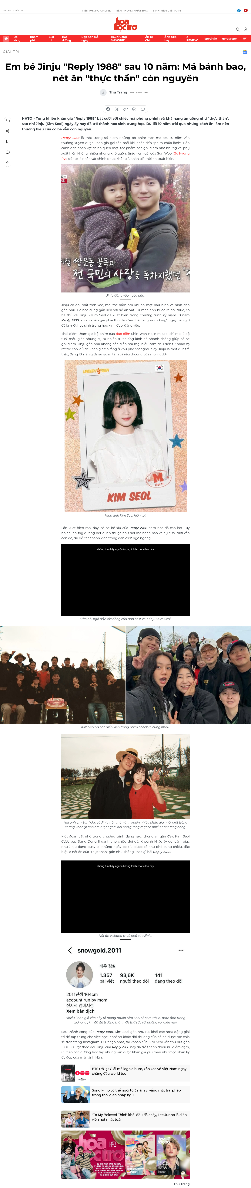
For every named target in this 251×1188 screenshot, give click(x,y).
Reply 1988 (70, 137)
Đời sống (17, 38)
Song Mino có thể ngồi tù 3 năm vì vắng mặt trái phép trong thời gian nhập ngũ (137, 1092)
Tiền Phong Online (96, 10)
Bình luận (7, 152)
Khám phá (34, 38)
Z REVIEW (192, 38)
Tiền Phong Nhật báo (131, 10)
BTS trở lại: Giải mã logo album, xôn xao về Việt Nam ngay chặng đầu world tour (135, 1070)
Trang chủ (6, 39)
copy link (125, 109)
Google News (245, 52)
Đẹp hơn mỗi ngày (90, 38)
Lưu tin (7, 141)
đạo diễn (123, 333)
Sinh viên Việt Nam (167, 10)
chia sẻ (108, 109)
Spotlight (210, 38)
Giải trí (51, 38)
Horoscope (229, 38)
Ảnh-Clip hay (170, 38)
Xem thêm (245, 39)
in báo (134, 109)
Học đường (66, 38)
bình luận (143, 109)
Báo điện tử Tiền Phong (125, 24)
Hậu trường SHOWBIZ (119, 38)
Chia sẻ (7, 131)
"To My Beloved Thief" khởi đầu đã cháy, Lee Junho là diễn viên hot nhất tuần (136, 1116)
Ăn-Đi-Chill (149, 38)
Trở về (7, 163)
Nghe (7, 120)
